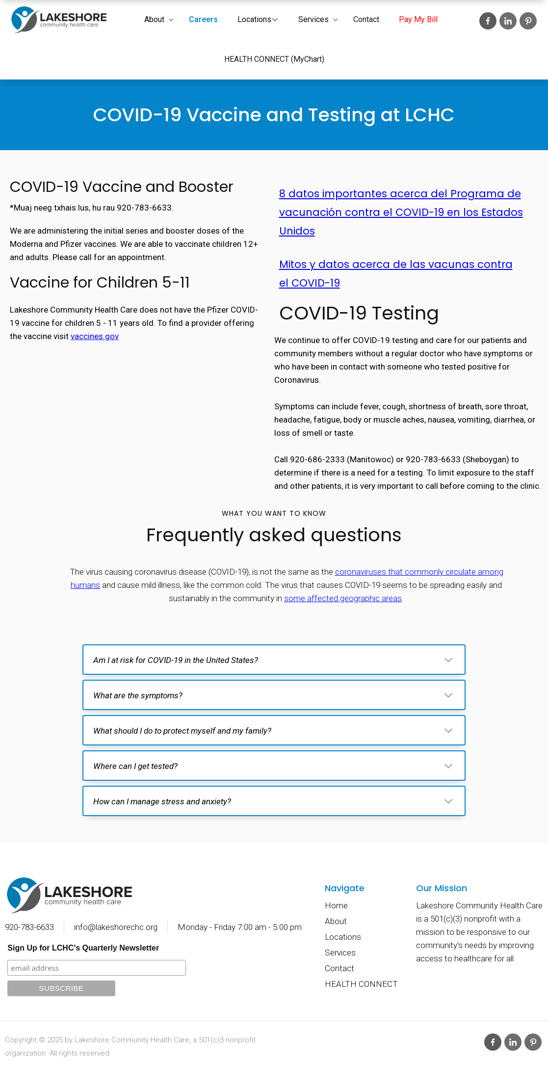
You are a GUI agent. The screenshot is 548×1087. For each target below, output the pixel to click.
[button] (156, 20)
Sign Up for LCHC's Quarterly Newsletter (83, 948)
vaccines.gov (95, 336)
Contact (366, 19)
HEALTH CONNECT (361, 984)
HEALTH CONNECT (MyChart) (274, 59)
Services (313, 19)
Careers (203, 19)
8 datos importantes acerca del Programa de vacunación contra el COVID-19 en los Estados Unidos (401, 212)
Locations (254, 19)
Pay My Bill (418, 19)
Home (336, 905)
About (154, 19)
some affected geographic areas (343, 598)
